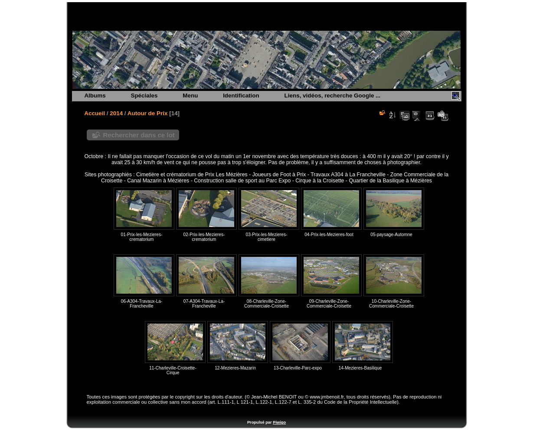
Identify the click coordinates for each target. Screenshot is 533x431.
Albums (94, 95)
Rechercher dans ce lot (139, 135)
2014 (116, 113)
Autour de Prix (148, 113)
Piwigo (279, 422)
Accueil (94, 113)
